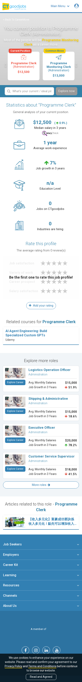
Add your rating (41, 305)
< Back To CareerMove (16, 19)
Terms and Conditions (42, 666)
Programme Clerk (23, 63)
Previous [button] (5, 65)
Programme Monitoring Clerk (58, 64)
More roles (41, 485)
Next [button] (76, 65)
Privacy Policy (13, 666)
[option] (23, 66)
